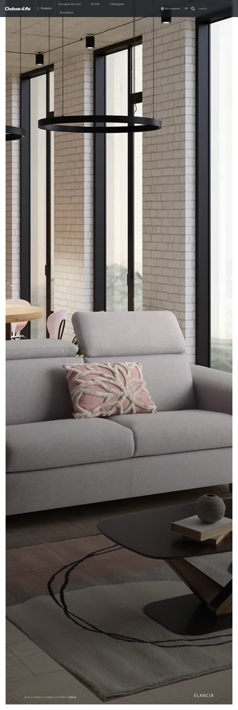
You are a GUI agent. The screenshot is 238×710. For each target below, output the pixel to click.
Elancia (204, 696)
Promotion (66, 12)
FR (186, 8)
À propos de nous (69, 4)
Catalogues (117, 4)
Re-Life (95, 4)
